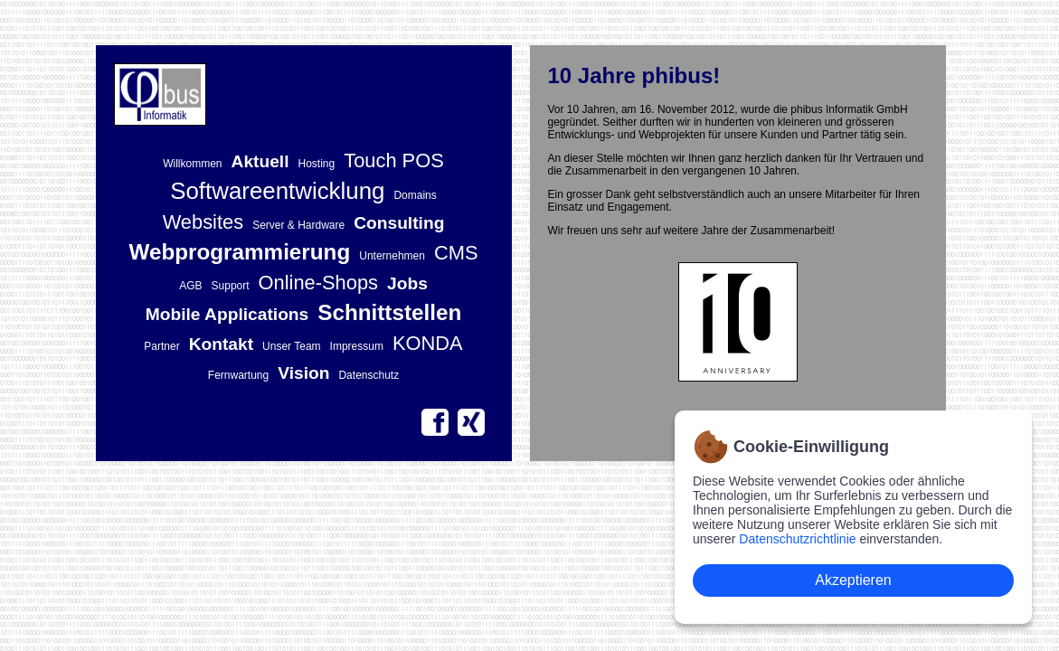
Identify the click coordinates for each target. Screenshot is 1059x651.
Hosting (317, 163)
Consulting (399, 222)
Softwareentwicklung (277, 190)
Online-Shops (318, 282)
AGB (190, 285)
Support (231, 285)
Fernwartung (238, 375)
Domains (414, 195)
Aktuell (260, 161)
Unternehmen (392, 256)
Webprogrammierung (239, 252)
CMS (456, 252)
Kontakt (221, 344)
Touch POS (394, 160)
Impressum (356, 346)
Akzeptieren (853, 580)
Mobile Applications (227, 314)
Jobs (407, 283)
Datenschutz (368, 375)
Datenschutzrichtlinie (797, 539)
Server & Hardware (298, 225)
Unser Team (291, 346)
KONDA (427, 343)
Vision (303, 372)
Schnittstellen (389, 312)
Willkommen (192, 163)
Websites (203, 222)
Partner (161, 346)
